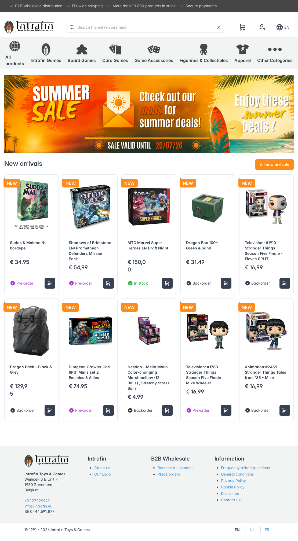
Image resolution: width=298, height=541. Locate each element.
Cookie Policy (233, 487)
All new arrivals (274, 164)
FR (267, 529)
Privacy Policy (233, 480)
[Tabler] (29, 27)
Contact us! (231, 500)
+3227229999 (37, 500)
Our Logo (102, 474)
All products (14, 52)
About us (102, 467)
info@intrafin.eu (38, 506)
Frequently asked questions (245, 467)
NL (252, 529)
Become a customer (175, 467)
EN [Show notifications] (282, 27)
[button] (45, 53)
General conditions (237, 474)
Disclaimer (230, 493)
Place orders (169, 474)
